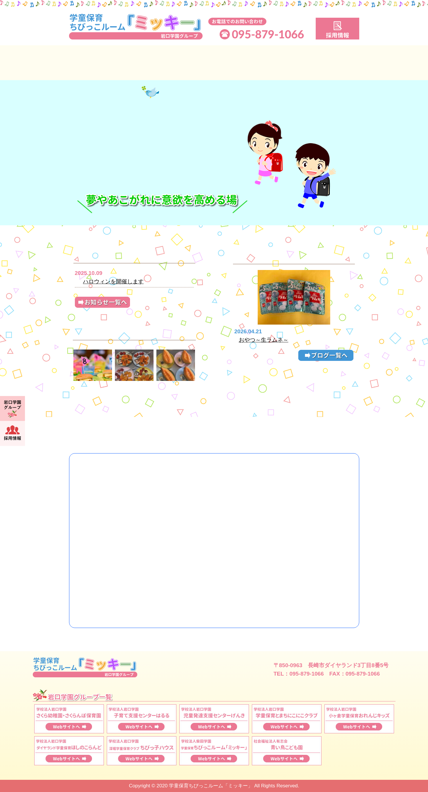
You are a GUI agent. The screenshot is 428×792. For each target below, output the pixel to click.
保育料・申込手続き (250, 62)
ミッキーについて (105, 62)
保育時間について (178, 62)
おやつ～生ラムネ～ (263, 340)
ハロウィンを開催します (113, 281)
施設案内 (323, 62)
